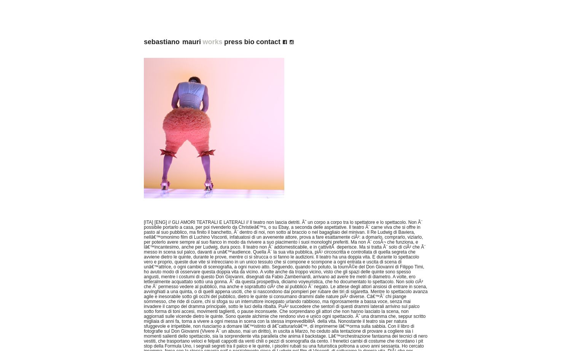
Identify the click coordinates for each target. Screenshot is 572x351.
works (213, 42)
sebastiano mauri (172, 42)
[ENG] (161, 222)
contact (268, 42)
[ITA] (148, 222)
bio (249, 42)
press (233, 42)
